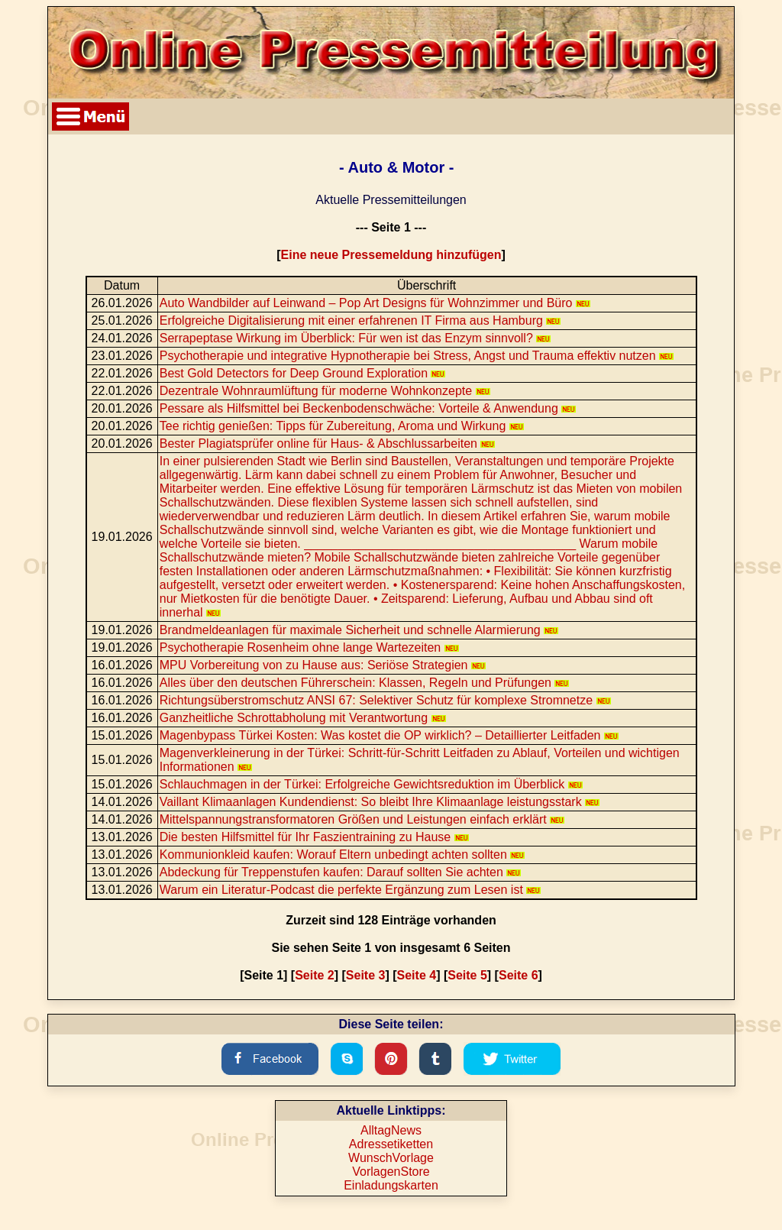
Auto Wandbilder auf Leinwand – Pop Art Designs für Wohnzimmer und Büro (375, 302)
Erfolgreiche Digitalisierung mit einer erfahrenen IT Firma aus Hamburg (360, 320)
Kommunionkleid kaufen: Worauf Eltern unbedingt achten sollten (342, 854)
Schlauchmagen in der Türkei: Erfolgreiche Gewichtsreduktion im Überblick (371, 784)
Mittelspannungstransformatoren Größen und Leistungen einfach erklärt (362, 819)
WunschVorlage (391, 1157)
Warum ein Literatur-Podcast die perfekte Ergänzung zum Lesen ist (350, 889)
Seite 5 (467, 975)
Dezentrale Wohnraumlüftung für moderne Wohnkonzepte (325, 390)
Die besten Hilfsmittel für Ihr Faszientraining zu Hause (314, 836)
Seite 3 (366, 975)
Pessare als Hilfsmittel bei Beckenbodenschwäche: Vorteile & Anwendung (368, 408)
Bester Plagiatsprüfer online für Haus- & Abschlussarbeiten (328, 443)
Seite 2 (314, 975)
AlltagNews (391, 1130)
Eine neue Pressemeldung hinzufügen (391, 254)
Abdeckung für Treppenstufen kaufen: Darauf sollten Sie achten (341, 872)
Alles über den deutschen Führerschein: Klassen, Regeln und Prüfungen (365, 682)
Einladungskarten (391, 1185)
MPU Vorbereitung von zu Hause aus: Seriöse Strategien (323, 665)
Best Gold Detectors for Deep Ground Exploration (303, 373)
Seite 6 (518, 975)
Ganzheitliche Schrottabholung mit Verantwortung (303, 717)
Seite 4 (417, 975)
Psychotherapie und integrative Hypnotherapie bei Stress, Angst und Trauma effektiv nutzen (417, 355)
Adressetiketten (391, 1144)
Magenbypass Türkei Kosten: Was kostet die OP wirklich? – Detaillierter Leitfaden (389, 735)
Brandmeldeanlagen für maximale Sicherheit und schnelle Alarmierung (359, 629)
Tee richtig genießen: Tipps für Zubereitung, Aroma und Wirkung (342, 425)
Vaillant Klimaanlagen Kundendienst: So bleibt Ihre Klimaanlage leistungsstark (379, 801)
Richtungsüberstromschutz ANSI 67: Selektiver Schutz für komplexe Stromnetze (385, 700)
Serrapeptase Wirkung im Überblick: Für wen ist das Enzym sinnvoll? (355, 338)
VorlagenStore (390, 1171)
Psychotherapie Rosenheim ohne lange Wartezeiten (309, 647)
